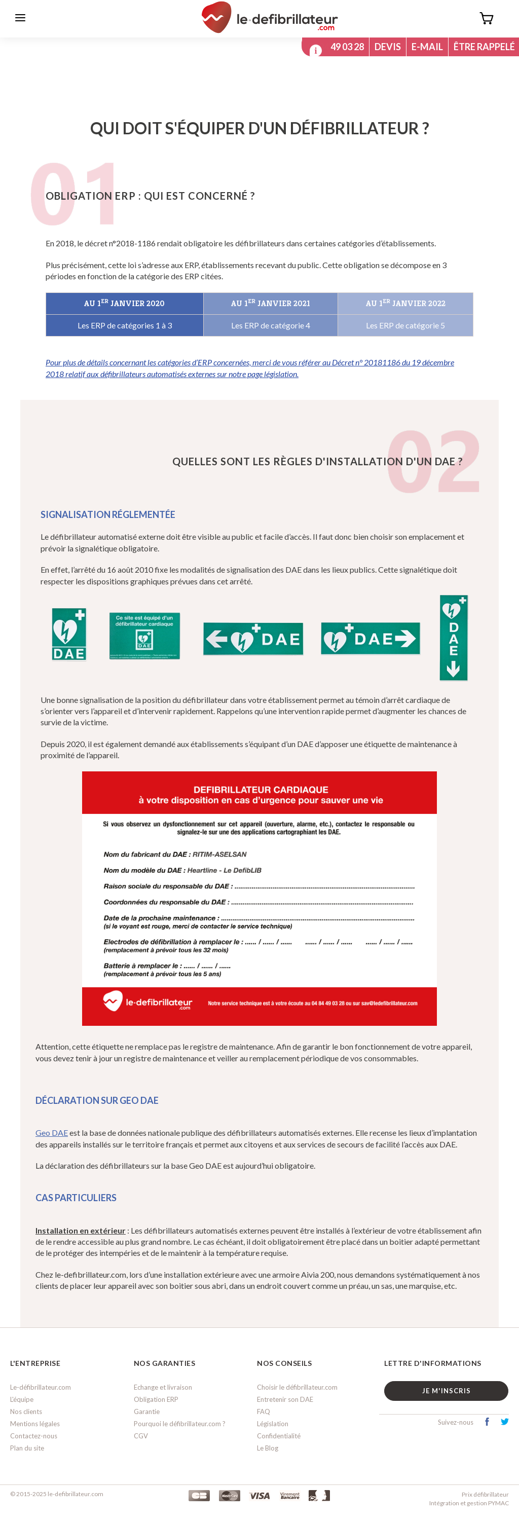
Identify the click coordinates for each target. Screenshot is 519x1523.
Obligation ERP (156, 1399)
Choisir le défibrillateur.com (297, 1387)
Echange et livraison (163, 1387)
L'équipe (21, 1399)
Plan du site (27, 1448)
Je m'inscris (446, 1391)
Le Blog (267, 1448)
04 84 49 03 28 (334, 46)
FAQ (263, 1411)
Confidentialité (279, 1436)
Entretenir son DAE (285, 1399)
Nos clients (26, 1411)
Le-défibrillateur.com (40, 1387)
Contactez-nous (33, 1436)
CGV (141, 1436)
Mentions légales (35, 1424)
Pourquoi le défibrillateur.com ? (180, 1424)
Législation (272, 1424)
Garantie (147, 1411)
